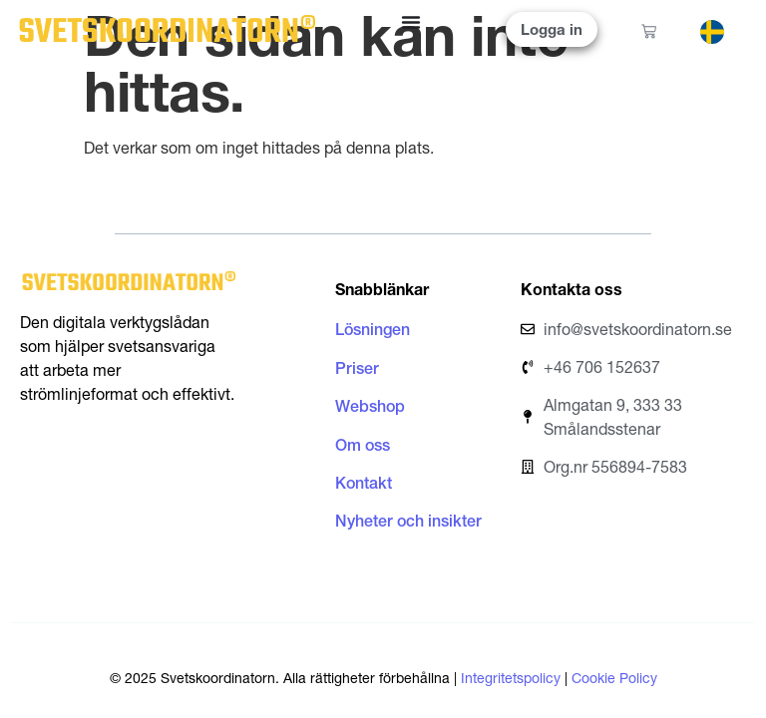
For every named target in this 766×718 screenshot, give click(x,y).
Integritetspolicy (511, 678)
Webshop (370, 406)
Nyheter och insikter (408, 521)
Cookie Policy (614, 678)
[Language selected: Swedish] (725, 30)
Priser (357, 368)
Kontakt (363, 483)
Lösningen (372, 329)
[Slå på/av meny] (411, 22)
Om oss (362, 445)
